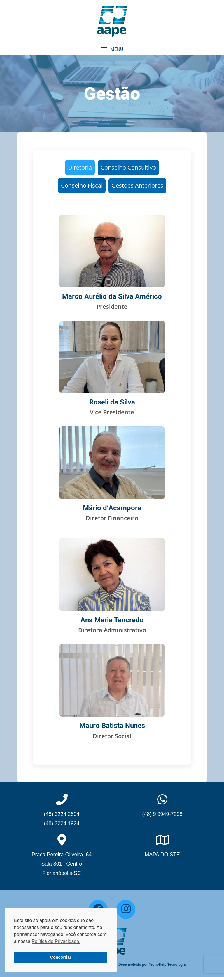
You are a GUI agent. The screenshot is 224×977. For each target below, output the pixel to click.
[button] (112, 49)
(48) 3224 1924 (61, 823)
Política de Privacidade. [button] (56, 941)
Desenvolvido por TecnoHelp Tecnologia (152, 964)
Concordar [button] (60, 957)
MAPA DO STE (162, 854)
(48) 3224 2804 (61, 814)
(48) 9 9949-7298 (162, 814)
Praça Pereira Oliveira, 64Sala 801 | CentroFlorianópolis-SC (62, 864)
